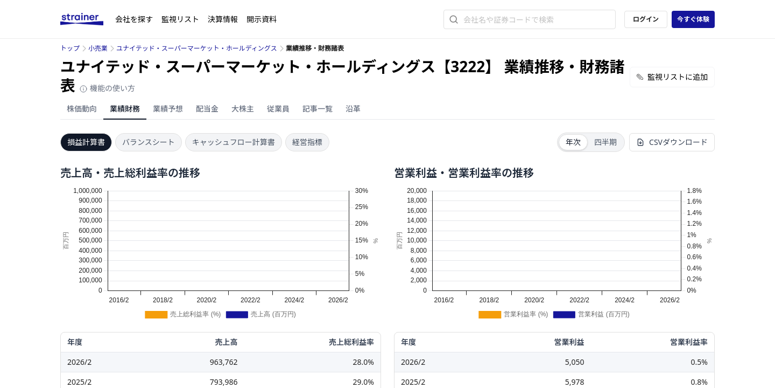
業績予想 (168, 108)
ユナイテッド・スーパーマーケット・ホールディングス (196, 48)
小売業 (98, 48)
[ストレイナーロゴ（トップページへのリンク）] (87, 19)
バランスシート (148, 142)
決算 (223, 19)
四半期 (605, 142)
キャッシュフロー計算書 (233, 142)
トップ (70, 48)
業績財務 (125, 108)
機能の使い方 (107, 88)
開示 (261, 19)
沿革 (353, 108)
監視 (180, 19)
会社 (134, 19)
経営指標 (307, 142)
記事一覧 (317, 108)
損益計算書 (86, 142)
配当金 (207, 108)
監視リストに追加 (672, 77)
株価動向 (82, 108)
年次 (573, 142)
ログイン (646, 19)
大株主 (242, 108)
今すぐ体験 (693, 19)
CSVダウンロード (672, 142)
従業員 (278, 108)
